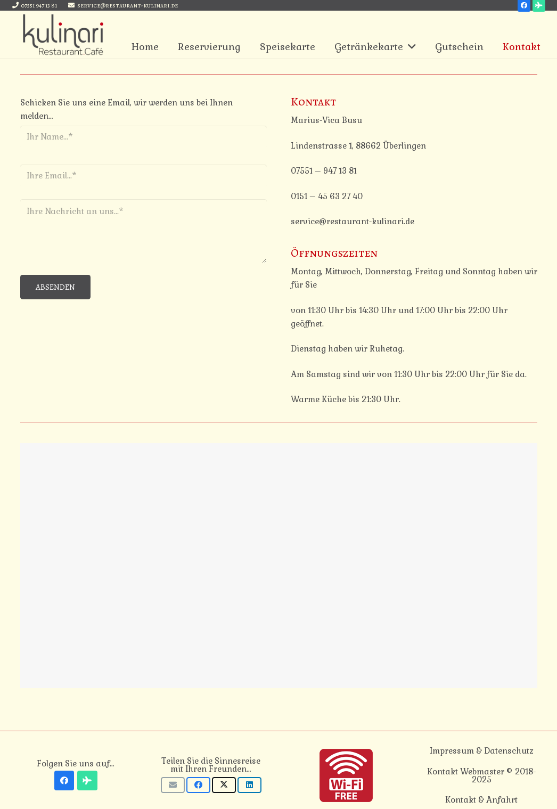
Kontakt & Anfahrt (481, 800)
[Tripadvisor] (87, 781)
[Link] (63, 34)
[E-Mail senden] (173, 785)
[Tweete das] (224, 785)
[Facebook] (64, 781)
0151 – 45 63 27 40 (327, 196)
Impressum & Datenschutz (482, 751)
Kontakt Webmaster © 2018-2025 (481, 775)
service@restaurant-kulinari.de (352, 221)
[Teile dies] (198, 785)
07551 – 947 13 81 (324, 171)
